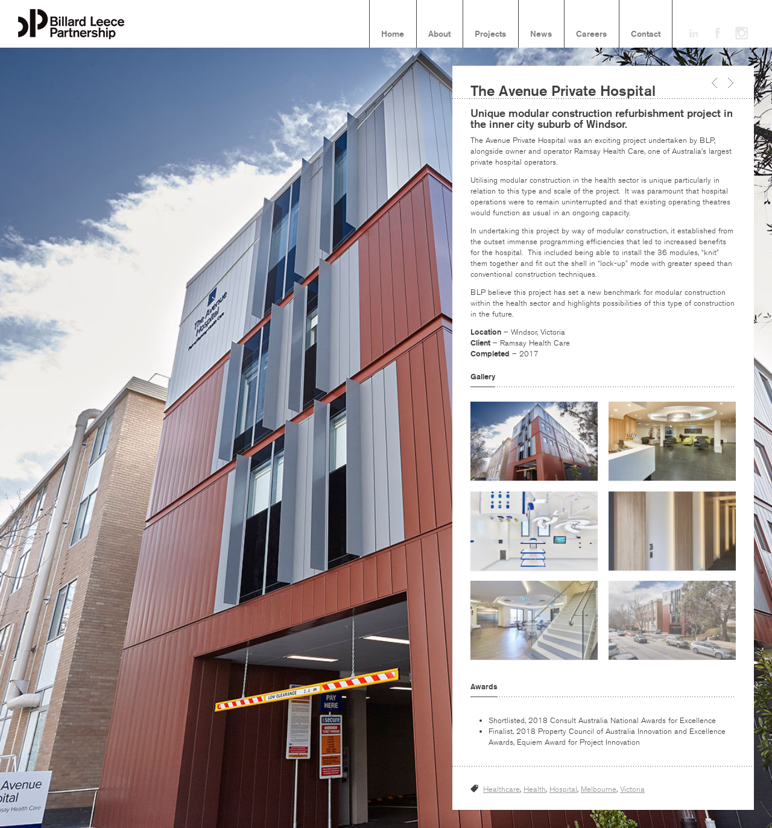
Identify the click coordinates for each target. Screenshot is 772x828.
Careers (591, 34)
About (439, 34)
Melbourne (598, 789)
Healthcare (501, 789)
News (541, 34)
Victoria (632, 789)
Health (535, 789)
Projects (490, 34)
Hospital (563, 789)
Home (392, 34)
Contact (645, 34)
